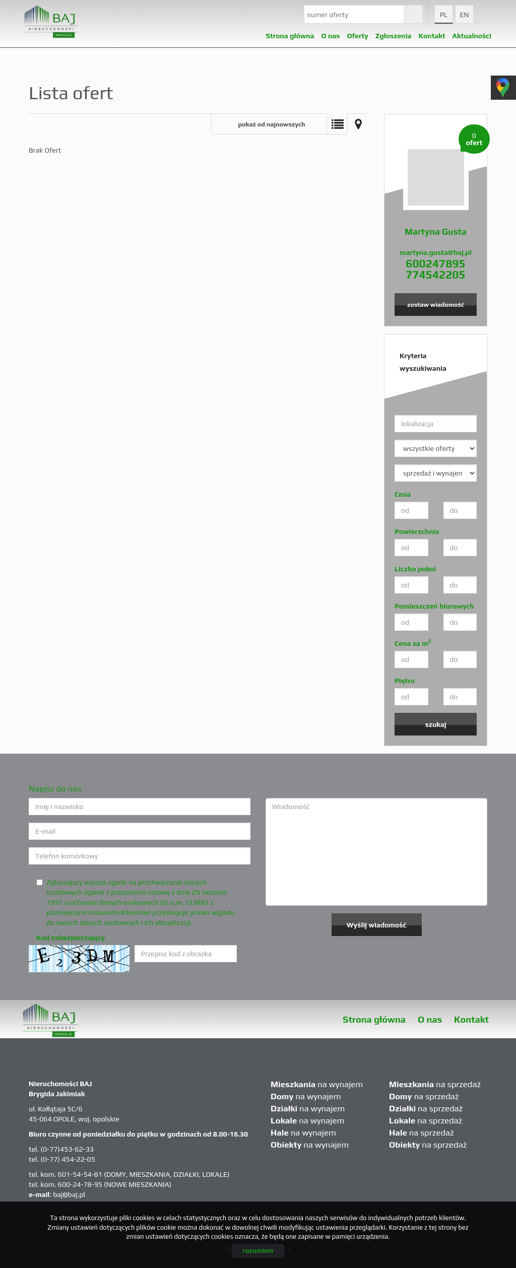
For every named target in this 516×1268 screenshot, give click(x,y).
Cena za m (413, 642)
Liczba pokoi (415, 569)
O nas (430, 1019)
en (464, 15)
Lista (337, 124)
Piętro (405, 681)
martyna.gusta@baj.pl (435, 252)
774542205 (435, 274)
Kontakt (432, 33)
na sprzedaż (435, 1084)
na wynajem (317, 1084)
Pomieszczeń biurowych (434, 606)
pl (443, 15)
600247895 (435, 263)
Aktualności (472, 33)
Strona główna (290, 33)
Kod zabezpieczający (70, 937)
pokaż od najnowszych (271, 124)
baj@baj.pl (69, 1194)
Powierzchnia (417, 531)
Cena (403, 494)
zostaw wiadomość (435, 304)
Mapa (358, 124)
